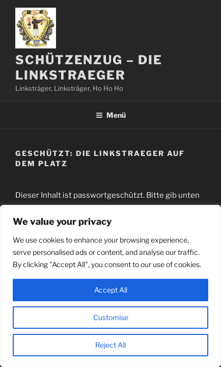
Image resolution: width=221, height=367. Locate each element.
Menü (111, 115)
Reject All (110, 344)
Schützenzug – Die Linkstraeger (88, 68)
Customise (110, 317)
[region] (110, 286)
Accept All (110, 289)
